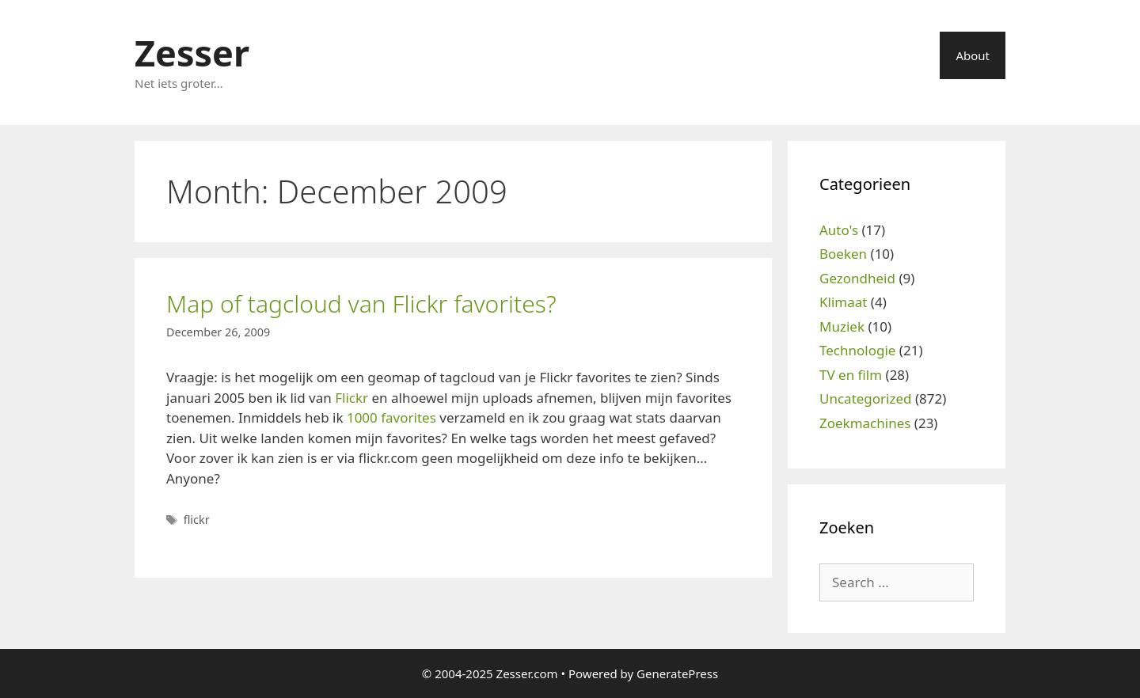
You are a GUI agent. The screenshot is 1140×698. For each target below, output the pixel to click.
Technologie (857, 350)
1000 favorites (391, 417)
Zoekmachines (864, 423)
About (973, 55)
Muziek (841, 326)
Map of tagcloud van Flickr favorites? (361, 303)
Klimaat (843, 302)
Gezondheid (857, 278)
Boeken (843, 254)
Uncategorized (865, 398)
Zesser (192, 52)
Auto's (838, 230)
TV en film (850, 375)
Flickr (351, 398)
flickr (197, 519)
